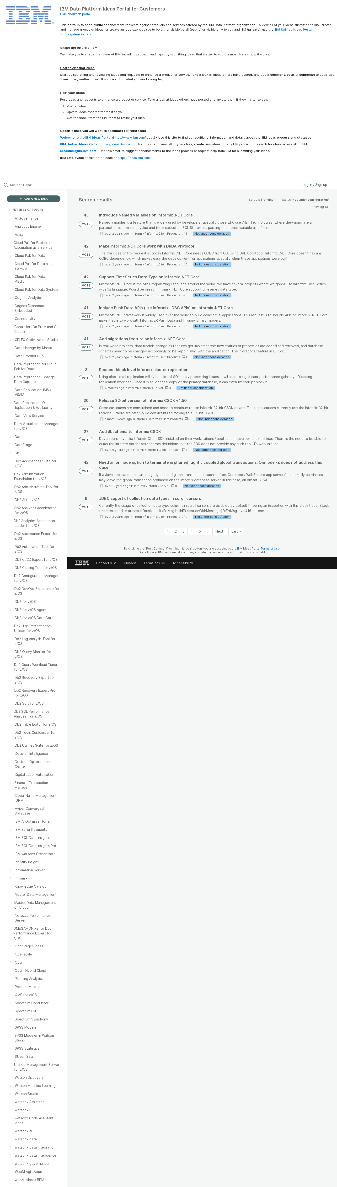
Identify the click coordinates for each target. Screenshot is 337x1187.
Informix (138, 233)
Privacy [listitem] (130, 563)
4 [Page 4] (192, 531)
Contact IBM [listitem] (106, 563)
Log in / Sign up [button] (316, 185)
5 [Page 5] (200, 531)
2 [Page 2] (176, 531)
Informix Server (152, 388)
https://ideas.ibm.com (77, 34)
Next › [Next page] (220, 531)
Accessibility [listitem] (183, 563)
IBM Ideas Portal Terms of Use (258, 548)
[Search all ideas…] (39, 185)
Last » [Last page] (236, 531)
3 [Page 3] (184, 531)
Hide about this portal (75, 14)
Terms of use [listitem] (154, 563)
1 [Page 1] (168, 531)
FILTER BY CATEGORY (25, 209)
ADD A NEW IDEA (34, 198)
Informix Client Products (163, 233)
